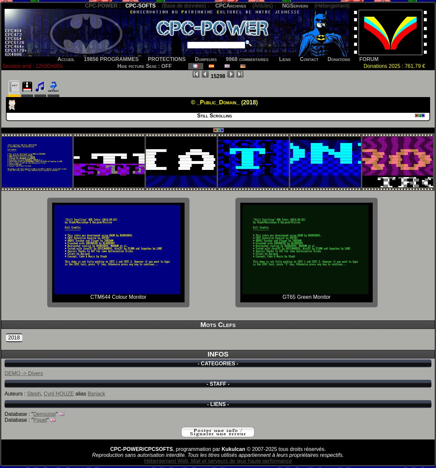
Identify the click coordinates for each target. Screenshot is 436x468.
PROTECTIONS (167, 59)
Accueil (66, 59)
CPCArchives (230, 6)
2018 (14, 337)
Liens (284, 59)
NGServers (295, 6)
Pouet (40, 420)
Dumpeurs (206, 59)
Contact (309, 59)
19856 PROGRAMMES (111, 59)
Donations (338, 59)
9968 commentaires (247, 59)
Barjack (96, 394)
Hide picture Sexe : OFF (144, 66)
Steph (34, 394)
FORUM (369, 59)
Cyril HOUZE (59, 394)
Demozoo (44, 414)
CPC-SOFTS (140, 6)
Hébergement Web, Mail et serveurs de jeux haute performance (218, 461)
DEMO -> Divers (24, 373)
